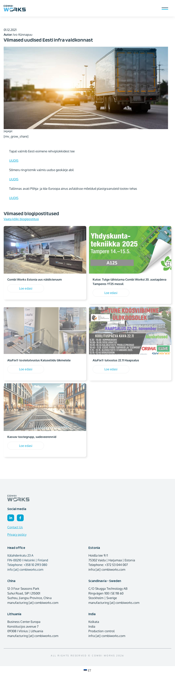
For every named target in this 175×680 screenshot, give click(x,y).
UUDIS (13, 160)
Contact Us (15, 527)
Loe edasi (25, 288)
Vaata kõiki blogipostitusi (21, 219)
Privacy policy (16, 534)
